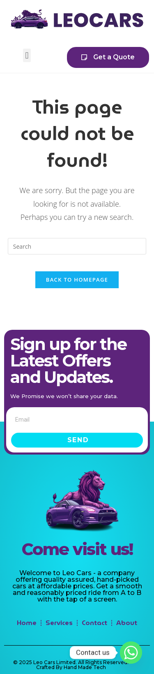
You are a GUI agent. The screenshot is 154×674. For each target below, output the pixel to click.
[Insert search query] (77, 246)
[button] (27, 55)
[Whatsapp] (131, 652)
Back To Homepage (77, 279)
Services (59, 623)
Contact (94, 623)
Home (27, 623)
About (126, 623)
